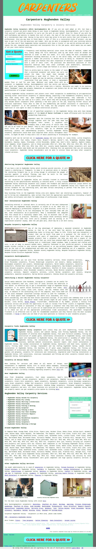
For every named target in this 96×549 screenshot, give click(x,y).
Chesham (45, 510)
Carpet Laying (70, 520)
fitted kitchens (11, 469)
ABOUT (74, 15)
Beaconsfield (9, 508)
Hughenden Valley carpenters (30, 330)
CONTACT (80, 15)
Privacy (90, 534)
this (58, 369)
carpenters (43, 43)
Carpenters (80, 59)
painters (43, 471)
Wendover (48, 508)
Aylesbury (8, 510)
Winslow (32, 510)
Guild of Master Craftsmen (51, 113)
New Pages (11, 534)
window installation (72, 469)
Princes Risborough (82, 504)
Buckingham (46, 506)
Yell (65, 287)
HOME (64, 15)
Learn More (76, 548)
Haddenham (8, 506)
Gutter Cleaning (42, 520)
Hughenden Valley (42, 138)
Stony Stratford (70, 506)
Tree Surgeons (28, 520)
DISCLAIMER (87, 15)
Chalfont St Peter (49, 504)
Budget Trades (8, 546)
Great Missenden (77, 508)
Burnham (62, 504)
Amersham (70, 504)
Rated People (30, 302)
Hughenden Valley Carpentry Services (26, 393)
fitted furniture (67, 467)
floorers (38, 475)
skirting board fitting (64, 473)
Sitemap (6, 534)
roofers (67, 471)
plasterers (39, 467)
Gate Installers (56, 520)
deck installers (11, 475)
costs (16, 47)
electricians (16, 471)
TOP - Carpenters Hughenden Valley (18, 517)
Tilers (17, 520)
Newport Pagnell (84, 506)
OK (82, 548)
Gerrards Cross (37, 508)
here (57, 389)
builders (40, 469)
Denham (25, 510)
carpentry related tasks (79, 354)
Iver (55, 508)
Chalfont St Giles (21, 506)
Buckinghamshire (25, 356)
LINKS (69, 15)
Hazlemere (17, 510)
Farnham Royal (57, 510)
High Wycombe (35, 506)
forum (17, 314)
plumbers (33, 473)
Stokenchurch (57, 506)
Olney (38, 510)
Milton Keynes (64, 508)
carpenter (36, 208)
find (11, 377)
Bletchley (36, 504)
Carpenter (8, 514)
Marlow (88, 508)
